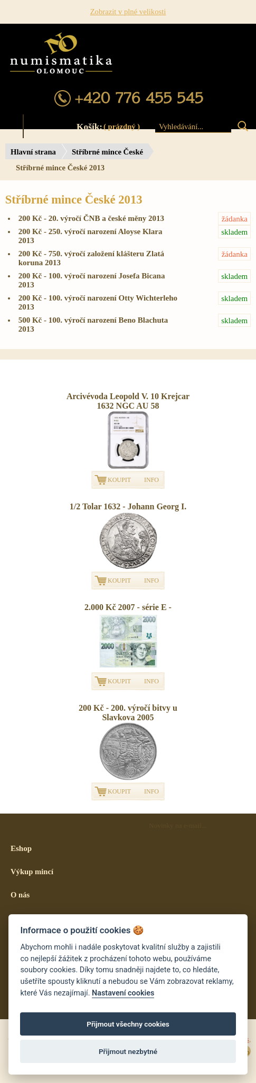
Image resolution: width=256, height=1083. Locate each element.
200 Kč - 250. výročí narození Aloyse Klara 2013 (134, 235)
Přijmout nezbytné (128, 1051)
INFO (151, 480)
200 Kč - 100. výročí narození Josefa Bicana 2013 (134, 279)
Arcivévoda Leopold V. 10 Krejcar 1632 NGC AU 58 (128, 401)
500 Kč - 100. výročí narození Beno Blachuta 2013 (134, 323)
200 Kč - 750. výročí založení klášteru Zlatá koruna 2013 (134, 257)
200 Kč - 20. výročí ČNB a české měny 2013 (134, 218)
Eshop (21, 848)
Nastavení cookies (123, 993)
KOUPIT (119, 480)
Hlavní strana (33, 152)
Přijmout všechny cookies (128, 1024)
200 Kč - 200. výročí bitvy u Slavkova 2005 (128, 712)
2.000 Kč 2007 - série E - (128, 607)
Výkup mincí (32, 871)
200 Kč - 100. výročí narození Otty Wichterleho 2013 (134, 301)
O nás (20, 895)
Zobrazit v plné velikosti (128, 11)
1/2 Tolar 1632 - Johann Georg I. (128, 506)
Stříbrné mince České (107, 152)
